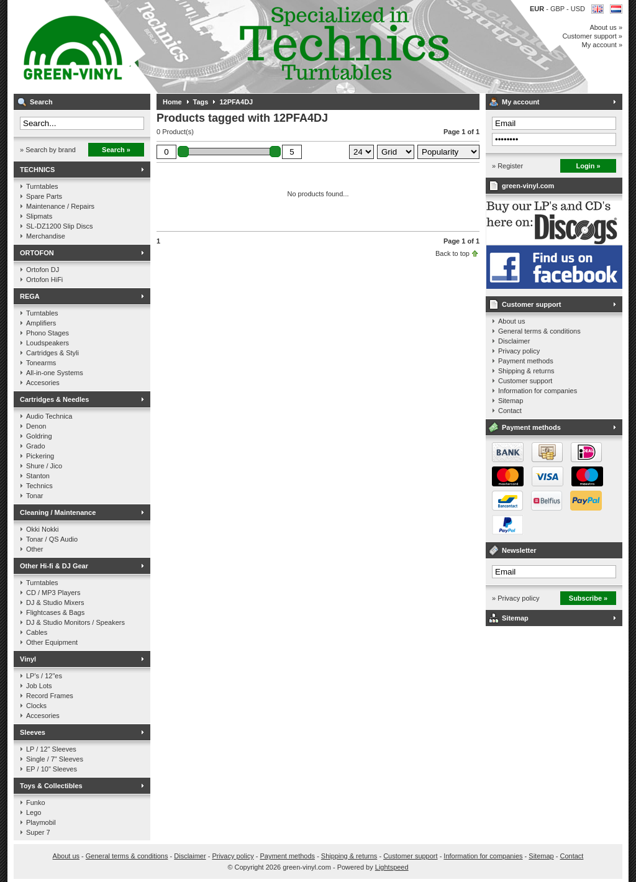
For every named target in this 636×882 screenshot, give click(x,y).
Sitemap (510, 400)
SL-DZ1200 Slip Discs (59, 226)
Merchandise (45, 236)
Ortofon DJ (42, 269)
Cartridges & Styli (52, 353)
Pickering (40, 456)
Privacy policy (519, 351)
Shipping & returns (526, 371)
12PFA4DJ (236, 102)
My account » (602, 44)
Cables (36, 632)
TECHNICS (37, 169)
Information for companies (537, 390)
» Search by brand (48, 149)
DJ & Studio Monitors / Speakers (75, 622)
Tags (201, 102)
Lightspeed (392, 867)
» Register (507, 166)
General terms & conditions (539, 331)
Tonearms (41, 362)
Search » (116, 149)
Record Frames (49, 695)
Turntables (42, 186)
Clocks (36, 705)
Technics (39, 485)
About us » (605, 27)
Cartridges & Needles (54, 399)
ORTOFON (37, 253)
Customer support (531, 304)
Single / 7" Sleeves (54, 759)
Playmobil (41, 822)
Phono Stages (47, 333)
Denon (36, 426)
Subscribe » (588, 598)
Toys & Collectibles (51, 785)
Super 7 (38, 832)
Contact (510, 410)
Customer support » (592, 36)
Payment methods (525, 361)
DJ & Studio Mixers (55, 602)
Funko (35, 802)
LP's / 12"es (44, 676)
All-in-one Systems (54, 372)
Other (34, 549)
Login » (588, 166)
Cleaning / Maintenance (58, 512)
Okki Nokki (42, 529)
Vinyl (28, 659)
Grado (35, 446)
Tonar (34, 495)
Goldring (39, 436)
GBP (558, 8)
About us (511, 321)
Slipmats (39, 216)
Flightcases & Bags (55, 612)
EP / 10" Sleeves (51, 769)
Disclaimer (514, 341)
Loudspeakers (47, 343)
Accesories (43, 382)
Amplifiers (41, 323)
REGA (30, 296)
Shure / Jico (44, 466)
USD (578, 8)
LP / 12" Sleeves (51, 749)
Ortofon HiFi (44, 279)
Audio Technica (49, 416)
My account (521, 102)
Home (172, 102)
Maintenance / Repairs (60, 206)
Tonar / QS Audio (52, 539)
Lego (33, 812)
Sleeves (32, 732)
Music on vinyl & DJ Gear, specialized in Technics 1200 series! (178, 46)
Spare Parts (44, 196)
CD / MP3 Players (53, 592)
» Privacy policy (515, 598)
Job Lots (39, 685)
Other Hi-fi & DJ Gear (54, 566)
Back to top (452, 253)
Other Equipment (52, 642)
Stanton (38, 476)
